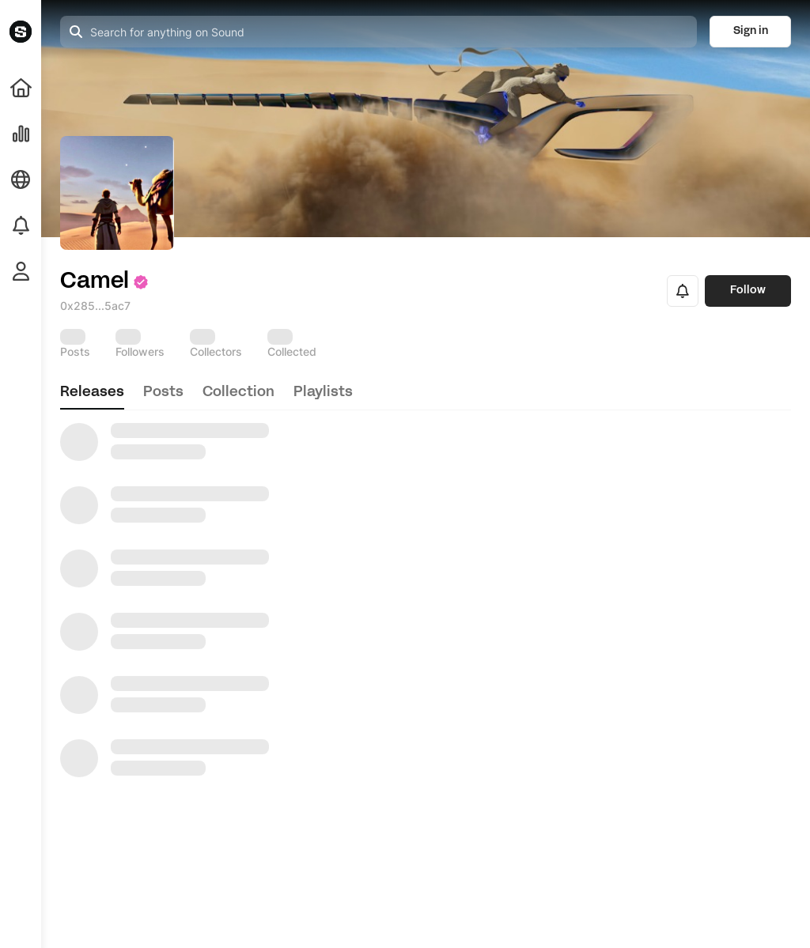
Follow (748, 290)
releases (92, 392)
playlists (323, 392)
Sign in (750, 31)
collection (238, 392)
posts (163, 392)
